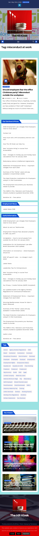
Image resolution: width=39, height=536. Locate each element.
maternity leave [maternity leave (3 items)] (20, 375)
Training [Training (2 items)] (21, 388)
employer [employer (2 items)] (22, 359)
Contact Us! (7, 133)
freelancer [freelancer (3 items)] (14, 369)
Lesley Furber (22, 98)
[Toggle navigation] (18, 42)
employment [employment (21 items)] (31, 359)
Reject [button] (18, 533)
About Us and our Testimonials (13, 227)
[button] (33, 41)
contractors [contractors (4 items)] (20, 353)
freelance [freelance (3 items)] (6, 369)
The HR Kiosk (19, 35)
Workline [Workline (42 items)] (23, 395)
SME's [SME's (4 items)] (28, 385)
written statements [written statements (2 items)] (9, 398)
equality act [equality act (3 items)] (7, 366)
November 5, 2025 (10, 98)
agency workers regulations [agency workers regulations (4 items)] (18, 350)
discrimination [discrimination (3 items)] (23, 356)
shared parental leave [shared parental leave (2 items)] (20, 382)
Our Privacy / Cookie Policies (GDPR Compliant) (19, 285)
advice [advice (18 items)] (5, 350)
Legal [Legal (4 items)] (24, 372)
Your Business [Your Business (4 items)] (21, 398)
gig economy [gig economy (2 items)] (7, 372)
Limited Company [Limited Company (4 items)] (9, 375)
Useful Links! (7, 334)
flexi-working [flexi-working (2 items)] (29, 366)
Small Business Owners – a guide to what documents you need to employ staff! (19, 485)
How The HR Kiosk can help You (14, 144)
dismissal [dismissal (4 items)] (32, 356)
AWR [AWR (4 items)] (29, 350)
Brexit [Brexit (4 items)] (5, 353)
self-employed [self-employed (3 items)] (8, 382)
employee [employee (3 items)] (6, 359)
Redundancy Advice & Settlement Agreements (18, 161)
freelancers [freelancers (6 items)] (23, 369)
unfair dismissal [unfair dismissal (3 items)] (8, 391)
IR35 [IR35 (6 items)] (20, 372)
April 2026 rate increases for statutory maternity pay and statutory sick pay (18, 427)
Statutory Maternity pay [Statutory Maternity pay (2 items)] (10, 388)
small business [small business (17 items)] (8, 385)
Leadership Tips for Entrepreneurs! (15, 268)
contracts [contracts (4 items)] (29, 353)
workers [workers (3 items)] (17, 391)
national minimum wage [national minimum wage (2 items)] (11, 378)
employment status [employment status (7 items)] (23, 362)
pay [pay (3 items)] (21, 378)
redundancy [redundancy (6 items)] (27, 378)
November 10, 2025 (12, 468)
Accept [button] (12, 533)
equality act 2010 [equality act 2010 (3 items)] (18, 366)
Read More (26, 533)
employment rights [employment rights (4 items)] (9, 362)
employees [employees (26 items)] (14, 359)
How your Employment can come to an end (17, 464)
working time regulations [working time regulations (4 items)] (11, 395)
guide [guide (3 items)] (15, 372)
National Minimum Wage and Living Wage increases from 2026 (19, 446)
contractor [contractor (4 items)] (12, 353)
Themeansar (33, 524)
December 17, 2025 (12, 430)
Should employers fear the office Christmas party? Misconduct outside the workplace (18, 92)
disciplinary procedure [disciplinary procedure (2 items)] (10, 356)
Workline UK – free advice (12, 197)
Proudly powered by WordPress (10, 524)
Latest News (6, 86)
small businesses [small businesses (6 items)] (20, 385)
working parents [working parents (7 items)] (26, 391)
